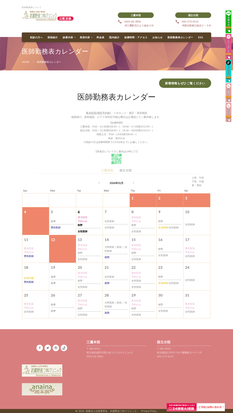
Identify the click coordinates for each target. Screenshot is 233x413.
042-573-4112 (190, 21)
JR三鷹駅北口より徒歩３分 (139, 25)
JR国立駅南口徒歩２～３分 (196, 25)
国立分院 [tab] (126, 170)
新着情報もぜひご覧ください (185, 83)
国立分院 (193, 15)
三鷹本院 (136, 15)
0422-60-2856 (132, 21)
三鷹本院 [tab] (107, 170)
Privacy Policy (148, 410)
